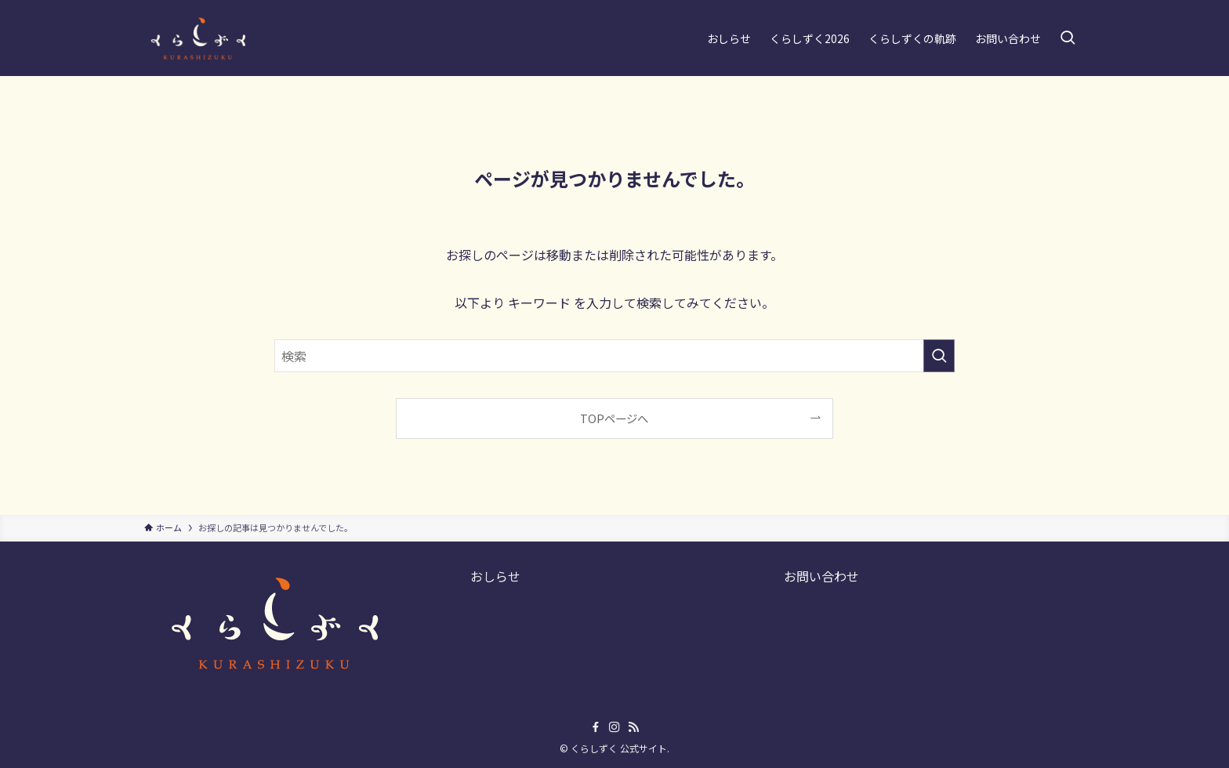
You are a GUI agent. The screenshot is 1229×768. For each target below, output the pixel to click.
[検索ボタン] (1067, 38)
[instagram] (614, 727)
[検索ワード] (614, 355)
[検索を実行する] (939, 355)
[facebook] (596, 727)
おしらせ (495, 576)
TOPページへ (614, 418)
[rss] (633, 727)
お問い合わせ (821, 576)
